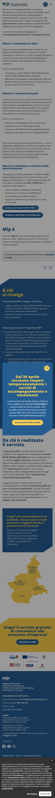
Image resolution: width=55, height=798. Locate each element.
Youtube (9, 746)
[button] (51, 4)
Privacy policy (8, 755)
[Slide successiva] (50, 267)
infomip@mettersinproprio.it (33, 699)
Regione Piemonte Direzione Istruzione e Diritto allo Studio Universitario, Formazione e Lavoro (18, 686)
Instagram (14, 746)
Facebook (4, 746)
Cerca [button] (45, 4)
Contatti (7, 741)
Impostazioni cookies (32, 755)
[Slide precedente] (45, 267)
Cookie (19, 755)
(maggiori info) (9, 735)
